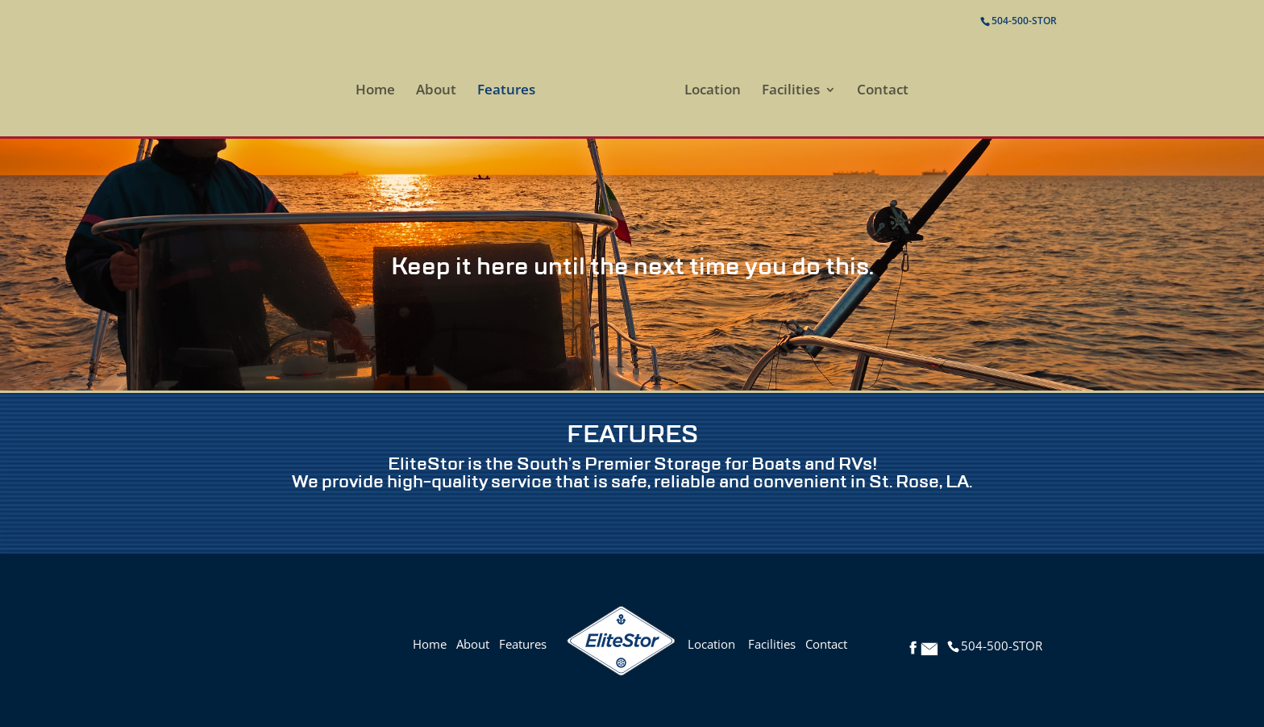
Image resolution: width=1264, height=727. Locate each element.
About (436, 91)
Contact (882, 91)
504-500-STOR (1024, 20)
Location (712, 91)
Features (506, 91)
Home (375, 91)
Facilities (791, 91)
